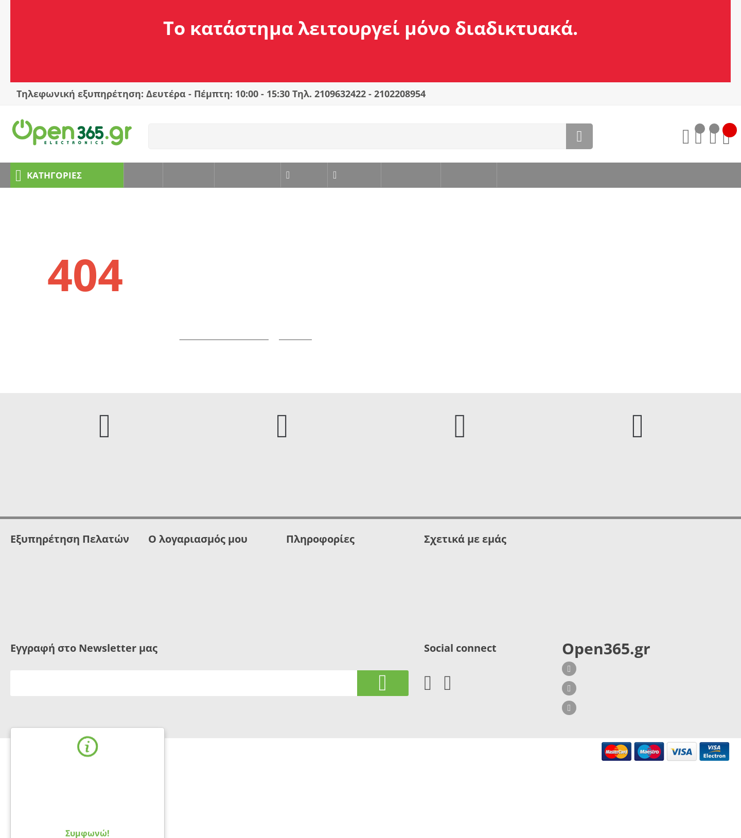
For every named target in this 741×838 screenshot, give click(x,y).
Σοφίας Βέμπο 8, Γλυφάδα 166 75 (629, 703)
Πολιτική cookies (314, 576)
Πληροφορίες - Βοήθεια (50, 607)
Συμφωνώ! (87, 811)
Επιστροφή (302, 348)
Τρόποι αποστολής (317, 607)
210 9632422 (597, 722)
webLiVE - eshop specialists (170, 816)
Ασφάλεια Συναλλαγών (49, 587)
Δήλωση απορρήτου (44, 597)
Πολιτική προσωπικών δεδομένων (344, 587)
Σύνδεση (163, 576)
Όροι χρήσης (32, 576)
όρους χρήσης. (114, 794)
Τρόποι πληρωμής (316, 597)
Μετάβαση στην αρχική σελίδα (226, 348)
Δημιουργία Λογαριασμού (192, 587)
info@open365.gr (605, 742)
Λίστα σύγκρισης (177, 607)
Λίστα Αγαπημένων (181, 597)
